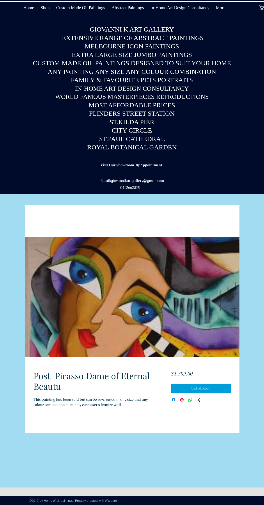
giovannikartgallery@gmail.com (137, 180)
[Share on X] (198, 399)
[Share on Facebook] (173, 399)
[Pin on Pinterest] (181, 399)
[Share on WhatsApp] (190, 399)
